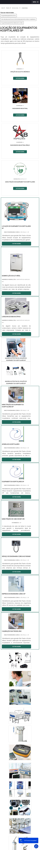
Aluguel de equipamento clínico (8, 15)
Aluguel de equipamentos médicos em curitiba (12, 23)
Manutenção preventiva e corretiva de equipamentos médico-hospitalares (18, 19)
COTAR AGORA (20, 78)
